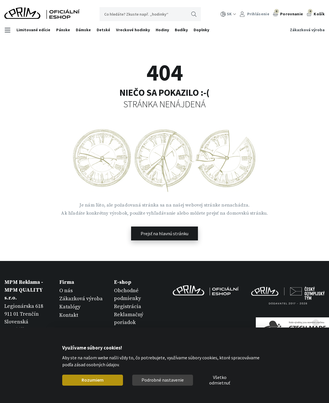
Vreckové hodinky (133, 29)
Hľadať (193, 14)
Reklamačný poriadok (128, 318)
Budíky (181, 29)
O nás (66, 290)
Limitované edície (33, 29)
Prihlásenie (254, 14)
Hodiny (162, 29)
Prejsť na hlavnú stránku (164, 233)
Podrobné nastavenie (162, 380)
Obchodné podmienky (127, 294)
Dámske (83, 29)
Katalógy (69, 306)
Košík (315, 13)
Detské (103, 29)
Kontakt (68, 315)
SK (228, 14)
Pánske (63, 29)
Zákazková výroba (307, 29)
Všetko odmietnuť (219, 380)
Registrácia (127, 306)
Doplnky (201, 29)
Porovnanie (288, 13)
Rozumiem (93, 380)
